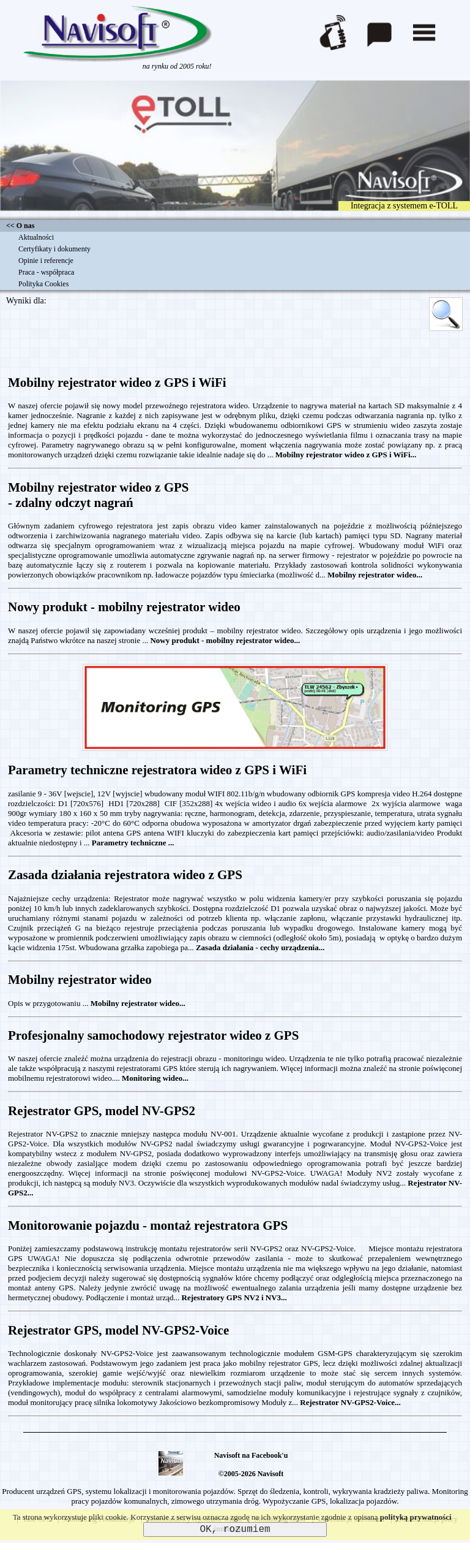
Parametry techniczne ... (133, 842)
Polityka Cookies (43, 284)
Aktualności (36, 237)
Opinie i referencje (45, 260)
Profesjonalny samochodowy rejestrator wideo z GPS (153, 1035)
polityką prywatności (416, 1517)
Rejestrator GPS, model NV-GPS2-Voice (118, 1330)
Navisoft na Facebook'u (251, 1455)
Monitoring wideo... (155, 1078)
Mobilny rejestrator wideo (80, 979)
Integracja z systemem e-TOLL (404, 205)
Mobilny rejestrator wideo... (374, 574)
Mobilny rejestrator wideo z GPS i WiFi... (346, 454)
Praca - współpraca (46, 272)
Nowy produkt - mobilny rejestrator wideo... (225, 640)
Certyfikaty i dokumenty (54, 249)
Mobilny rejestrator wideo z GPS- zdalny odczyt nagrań (98, 495)
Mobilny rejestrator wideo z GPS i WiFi (117, 382)
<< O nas (20, 225)
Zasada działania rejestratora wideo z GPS (125, 874)
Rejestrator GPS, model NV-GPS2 (101, 1110)
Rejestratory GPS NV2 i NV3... (234, 1297)
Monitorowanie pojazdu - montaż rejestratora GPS (148, 1225)
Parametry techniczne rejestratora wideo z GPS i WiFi (157, 770)
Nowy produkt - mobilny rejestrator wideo (124, 607)
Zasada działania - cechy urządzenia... (260, 947)
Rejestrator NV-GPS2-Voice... (350, 1402)
